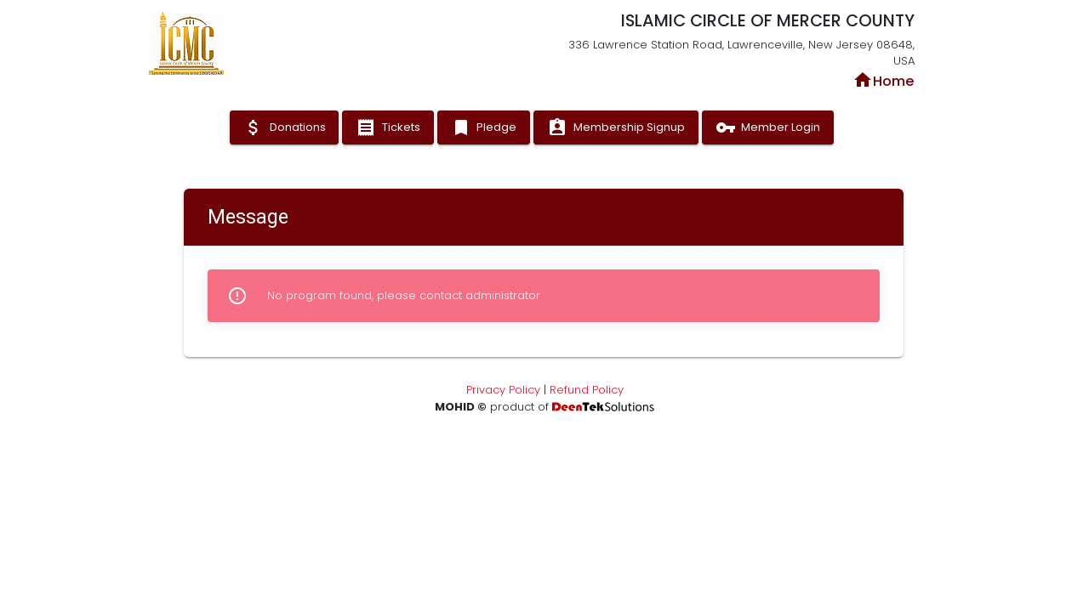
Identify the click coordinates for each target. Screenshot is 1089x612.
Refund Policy (587, 390)
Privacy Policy (503, 390)
